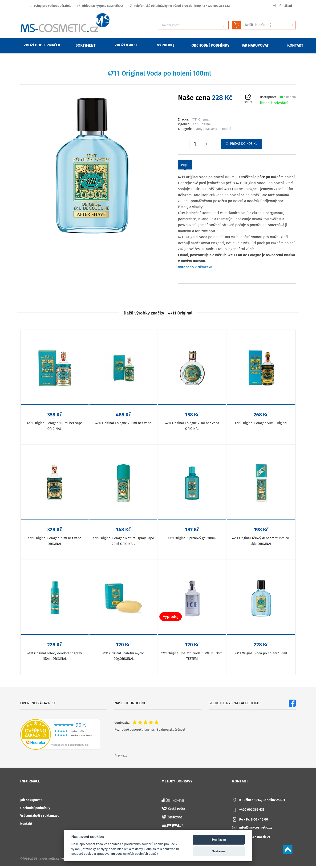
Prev (117, 755)
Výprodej (162, 45)
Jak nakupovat (31, 800)
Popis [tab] (185, 165)
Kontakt (26, 824)
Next (124, 755)
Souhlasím (218, 839)
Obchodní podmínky (35, 808)
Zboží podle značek (39, 45)
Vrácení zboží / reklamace (39, 816)
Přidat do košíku (241, 144)
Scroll (287, 849)
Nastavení (219, 851)
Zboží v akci (123, 45)
